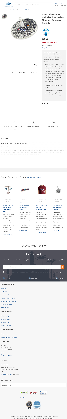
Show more (33, 158)
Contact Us (4, 292)
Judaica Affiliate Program (8, 298)
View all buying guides (34, 177)
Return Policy (5, 322)
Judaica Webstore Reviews (8, 301)
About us (3, 288)
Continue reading (7, 234)
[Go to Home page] (9, 4)
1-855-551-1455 (7, 374)
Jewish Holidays (5, 307)
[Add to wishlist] (35, 64)
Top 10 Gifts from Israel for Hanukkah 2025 (41, 207)
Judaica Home (5, 10)
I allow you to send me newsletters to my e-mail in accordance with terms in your (33, 272)
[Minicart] (65, 4)
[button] (24, 28)
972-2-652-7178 (7, 355)
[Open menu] (2, 4)
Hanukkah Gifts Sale (25, 10)
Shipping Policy (5, 319)
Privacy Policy (57, 272)
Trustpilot (22, 397)
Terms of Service (6, 325)
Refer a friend (5, 334)
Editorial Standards (6, 304)
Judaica (14, 10)
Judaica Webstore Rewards (9, 337)
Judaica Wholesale (6, 295)
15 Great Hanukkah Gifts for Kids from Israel (24, 206)
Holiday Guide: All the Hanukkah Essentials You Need (8, 208)
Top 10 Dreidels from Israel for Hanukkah (57, 207)
